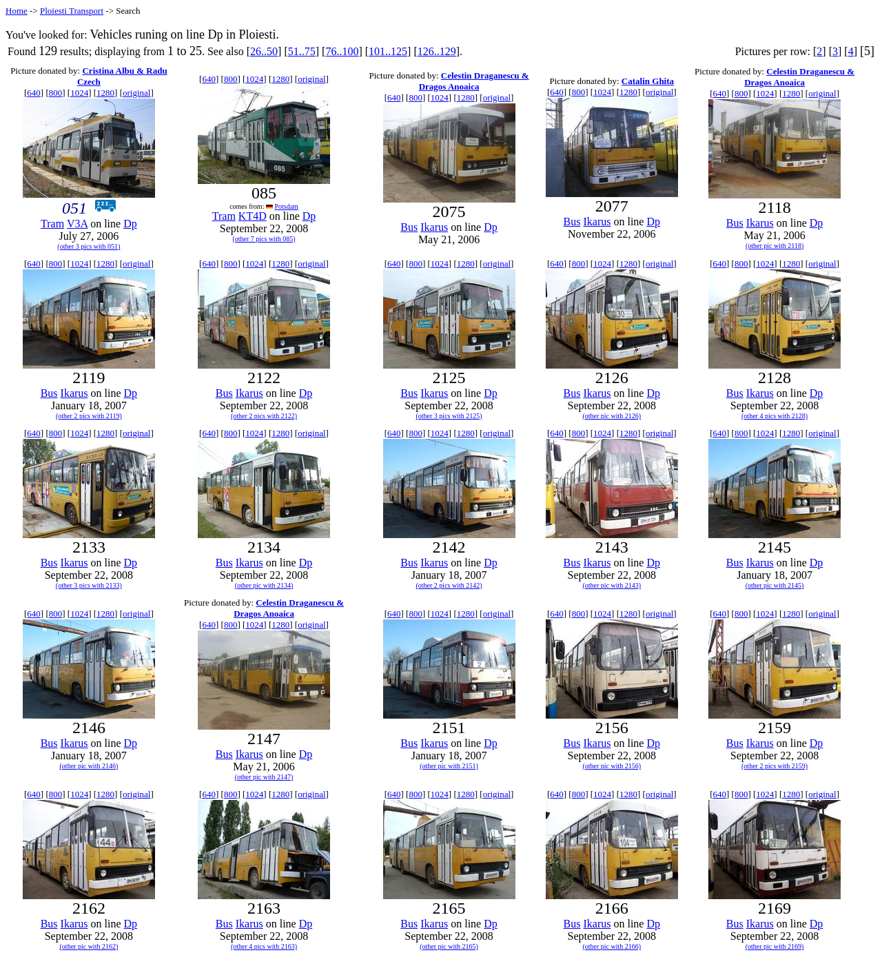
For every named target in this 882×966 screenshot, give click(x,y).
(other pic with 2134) (264, 585)
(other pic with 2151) (449, 766)
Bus (409, 227)
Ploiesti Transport (71, 11)
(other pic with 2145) (775, 585)
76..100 (341, 51)
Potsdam (286, 206)
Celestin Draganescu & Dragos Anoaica (474, 81)
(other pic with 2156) (611, 766)
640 (34, 93)
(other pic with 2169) (775, 946)
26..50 (264, 51)
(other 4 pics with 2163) (264, 946)
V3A (77, 223)
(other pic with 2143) (611, 585)
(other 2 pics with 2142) (449, 585)
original (136, 93)
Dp (130, 223)
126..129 (437, 51)
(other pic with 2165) (449, 946)
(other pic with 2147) (264, 777)
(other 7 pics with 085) (263, 239)
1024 (79, 93)
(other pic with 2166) (611, 946)
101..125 (388, 51)
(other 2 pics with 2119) (89, 416)
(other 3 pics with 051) (88, 246)
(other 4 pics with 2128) (774, 416)
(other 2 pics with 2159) (774, 766)
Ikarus (434, 227)
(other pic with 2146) (89, 766)
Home (17, 11)
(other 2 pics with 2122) (264, 416)
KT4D (252, 216)
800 (56, 93)
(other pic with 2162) (89, 946)
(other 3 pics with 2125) (449, 416)
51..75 (302, 51)
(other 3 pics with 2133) (89, 585)
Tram (52, 223)
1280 (105, 93)
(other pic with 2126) (611, 416)
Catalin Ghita (648, 81)
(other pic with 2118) (774, 245)
